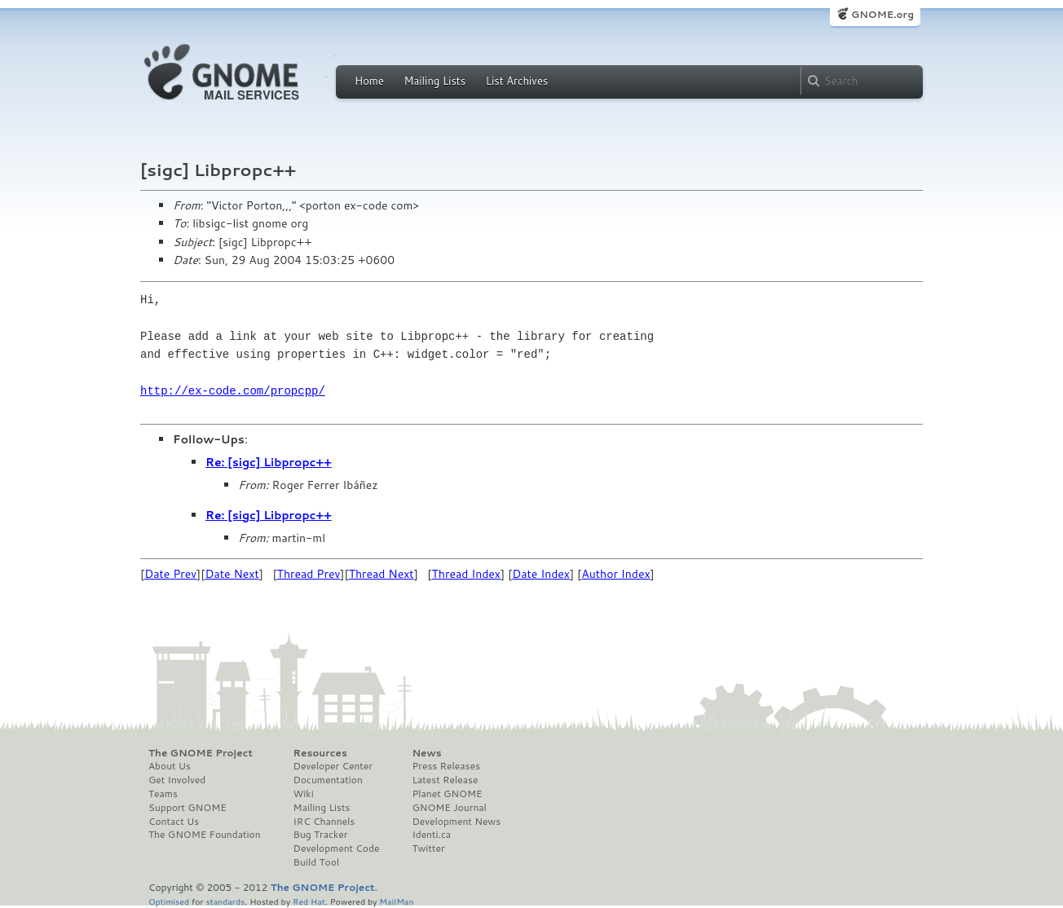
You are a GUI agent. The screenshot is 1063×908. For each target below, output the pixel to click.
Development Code (336, 848)
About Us (169, 766)
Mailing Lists (434, 80)
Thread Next (381, 574)
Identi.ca (431, 834)
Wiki (303, 793)
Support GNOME (187, 807)
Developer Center (333, 766)
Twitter (428, 848)
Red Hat (309, 901)
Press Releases (445, 766)
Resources (320, 753)
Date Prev (170, 574)
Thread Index (466, 574)
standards (225, 901)
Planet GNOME (447, 793)
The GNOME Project (200, 753)
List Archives (517, 80)
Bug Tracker (320, 834)
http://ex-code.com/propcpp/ (232, 391)
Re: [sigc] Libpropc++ (268, 462)
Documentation (328, 780)
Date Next (231, 574)
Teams (163, 793)
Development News (456, 821)
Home (369, 80)
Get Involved (176, 780)
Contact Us (173, 821)
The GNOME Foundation (204, 834)
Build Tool (316, 862)
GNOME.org (882, 14)
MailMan (396, 901)
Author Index (615, 574)
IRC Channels (324, 821)
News (426, 753)
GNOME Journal (449, 807)
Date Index (541, 574)
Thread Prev (309, 574)
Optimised (168, 901)
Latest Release (445, 780)
